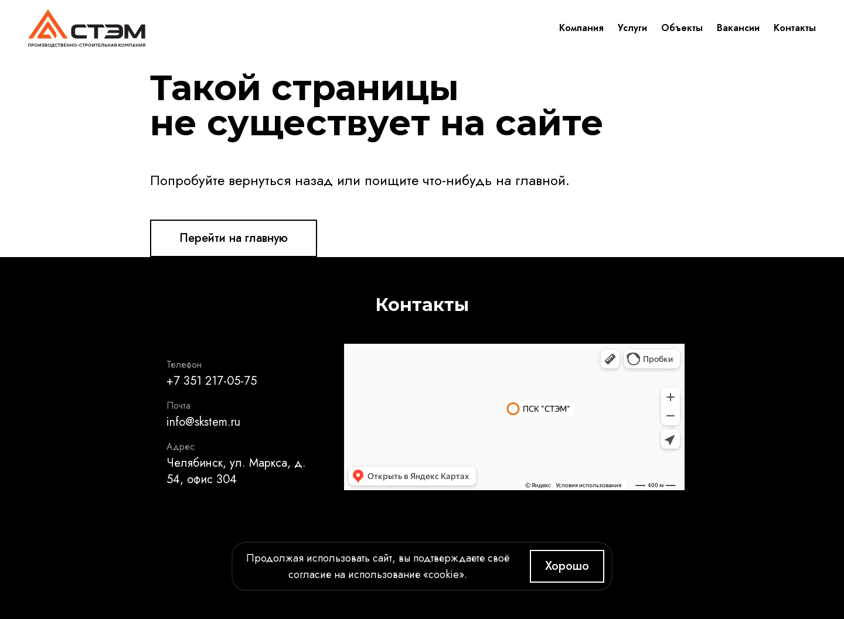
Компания (581, 28)
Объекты (682, 28)
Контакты (795, 28)
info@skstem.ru (203, 421)
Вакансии (738, 28)
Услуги (632, 28)
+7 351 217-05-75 (211, 380)
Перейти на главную (233, 238)
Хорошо (567, 566)
